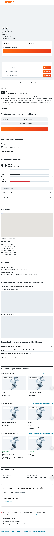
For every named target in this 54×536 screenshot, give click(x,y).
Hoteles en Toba (8, 501)
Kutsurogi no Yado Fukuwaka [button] (34, 392)
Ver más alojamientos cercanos (45, 373)
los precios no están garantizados (34, 514)
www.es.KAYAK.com (5, 531)
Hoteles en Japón (27, 531)
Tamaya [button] (3, 392)
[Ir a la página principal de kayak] (9, 2)
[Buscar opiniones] (28, 188)
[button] (2, 2)
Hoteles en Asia (19, 531)
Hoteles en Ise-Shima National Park (8, 532)
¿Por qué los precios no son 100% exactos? (28, 524)
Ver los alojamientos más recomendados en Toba (41, 433)
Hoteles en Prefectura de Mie (39, 531)
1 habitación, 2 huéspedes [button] (10, 47)
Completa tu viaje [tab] (8, 492)
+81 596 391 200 (6, 36)
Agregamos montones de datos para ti (28, 521)
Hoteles (12, 531)
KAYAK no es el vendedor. (28, 518)
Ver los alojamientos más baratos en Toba (43, 403)
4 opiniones (13, 38)
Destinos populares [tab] (20, 492)
